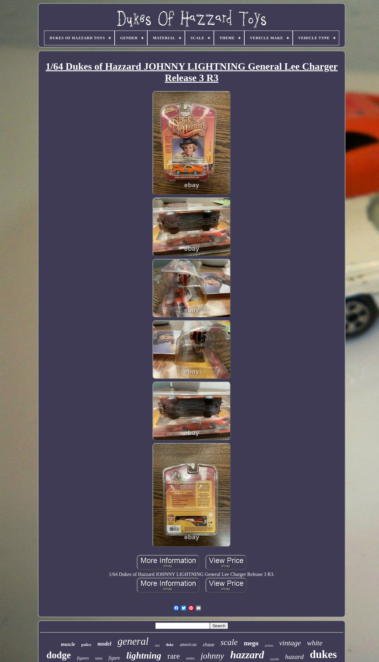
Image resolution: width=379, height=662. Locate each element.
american (188, 644)
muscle (68, 644)
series (190, 658)
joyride (274, 659)
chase (208, 644)
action (269, 645)
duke (169, 645)
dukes (323, 654)
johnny (212, 655)
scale (229, 642)
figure (114, 657)
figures (83, 658)
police (86, 644)
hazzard (247, 654)
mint (98, 658)
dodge (59, 655)
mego (251, 643)
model (104, 644)
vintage (290, 643)
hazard (294, 656)
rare (173, 656)
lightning (143, 655)
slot (157, 645)
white (315, 643)
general (133, 641)
